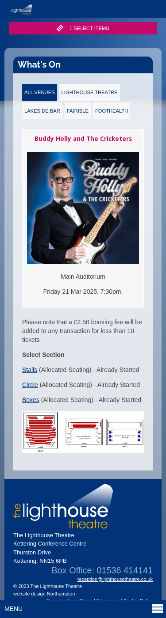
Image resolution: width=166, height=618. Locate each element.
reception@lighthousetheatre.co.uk (115, 579)
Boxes (30, 399)
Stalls (29, 369)
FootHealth (111, 111)
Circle (30, 384)
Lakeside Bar (42, 111)
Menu (84, 608)
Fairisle (78, 111)
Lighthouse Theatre (90, 92)
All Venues (39, 92)
